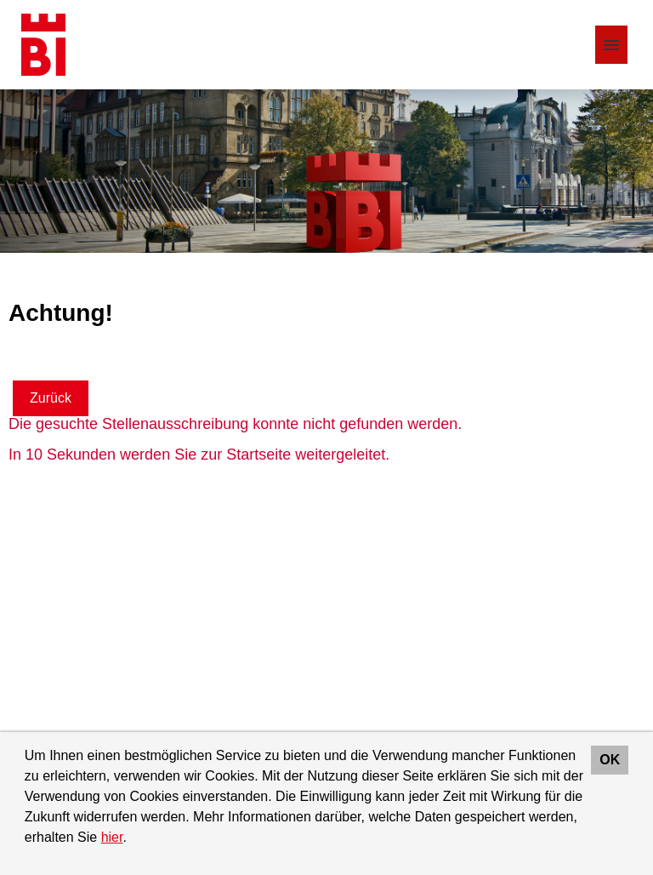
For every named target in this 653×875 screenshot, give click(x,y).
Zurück (50, 398)
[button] (132, 839)
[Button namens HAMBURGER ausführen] (611, 45)
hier (112, 837)
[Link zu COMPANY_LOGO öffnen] (43, 44)
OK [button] (609, 759)
